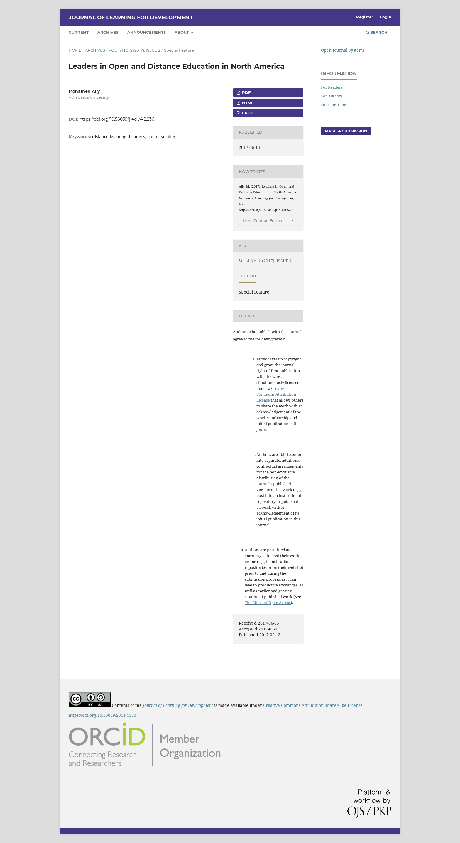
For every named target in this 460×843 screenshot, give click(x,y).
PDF (246, 92)
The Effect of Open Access (268, 602)
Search (377, 32)
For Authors (332, 96)
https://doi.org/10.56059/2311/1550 (102, 715)
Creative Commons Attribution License (276, 394)
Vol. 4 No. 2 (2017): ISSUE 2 (134, 50)
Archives (108, 32)
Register (364, 17)
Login (385, 17)
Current (79, 32)
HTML (247, 102)
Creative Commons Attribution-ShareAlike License (313, 705)
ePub (247, 113)
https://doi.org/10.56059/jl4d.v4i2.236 (117, 119)
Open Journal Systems (342, 50)
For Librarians (334, 104)
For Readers (332, 87)
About (182, 32)
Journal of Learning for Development (131, 17)
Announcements (146, 32)
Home (75, 50)
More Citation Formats (264, 220)
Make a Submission (346, 131)
